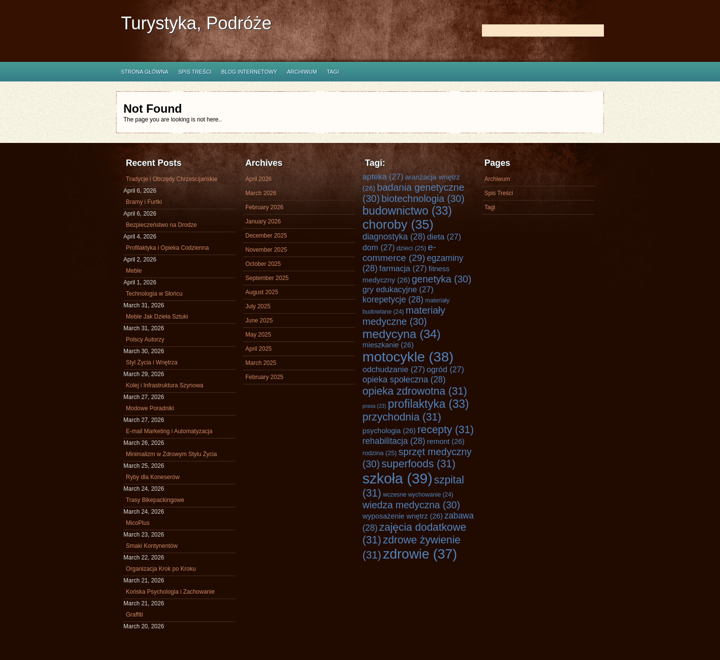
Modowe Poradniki (150, 408)
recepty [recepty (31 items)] (446, 429)
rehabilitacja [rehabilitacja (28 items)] (393, 441)
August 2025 (261, 292)
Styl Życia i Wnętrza (152, 362)
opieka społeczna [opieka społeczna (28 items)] (404, 379)
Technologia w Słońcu (154, 293)
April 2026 (258, 179)
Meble (134, 270)
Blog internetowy (249, 72)
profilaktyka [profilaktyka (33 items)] (428, 404)
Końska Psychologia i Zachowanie (170, 591)
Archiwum (302, 72)
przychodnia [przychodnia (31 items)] (401, 417)
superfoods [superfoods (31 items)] (418, 464)
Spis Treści (194, 72)
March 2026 (260, 193)
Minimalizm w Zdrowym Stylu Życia (171, 454)
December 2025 (266, 235)
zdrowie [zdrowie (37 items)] (420, 553)
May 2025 (258, 334)
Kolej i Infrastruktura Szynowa (164, 385)
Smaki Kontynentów (152, 545)
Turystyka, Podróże (196, 23)
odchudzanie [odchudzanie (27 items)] (393, 369)
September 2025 (267, 278)
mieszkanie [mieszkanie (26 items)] (388, 345)
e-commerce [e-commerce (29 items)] (399, 252)
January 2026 (263, 221)
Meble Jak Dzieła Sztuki (157, 316)
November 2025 (266, 249)
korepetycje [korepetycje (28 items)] (392, 299)
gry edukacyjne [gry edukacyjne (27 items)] (398, 289)
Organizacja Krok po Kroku (161, 568)
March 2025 (260, 363)
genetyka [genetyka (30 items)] (441, 279)
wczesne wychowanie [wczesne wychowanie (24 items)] (418, 494)
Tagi (333, 72)
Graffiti (134, 614)
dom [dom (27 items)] (378, 247)
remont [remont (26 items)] (445, 441)
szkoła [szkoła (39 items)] (397, 478)
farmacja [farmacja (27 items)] (403, 268)
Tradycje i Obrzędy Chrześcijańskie (172, 179)
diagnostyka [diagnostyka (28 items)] (393, 236)
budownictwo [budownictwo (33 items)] (407, 210)
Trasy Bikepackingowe (155, 500)
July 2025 (257, 306)
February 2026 (264, 207)
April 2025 (258, 348)
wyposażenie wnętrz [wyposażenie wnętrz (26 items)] (402, 516)
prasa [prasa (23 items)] (374, 406)
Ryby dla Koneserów (153, 477)
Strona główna (144, 72)
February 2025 (264, 377)
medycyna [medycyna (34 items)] (401, 333)
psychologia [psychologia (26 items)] (389, 431)
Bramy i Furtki (144, 202)
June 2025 (259, 320)
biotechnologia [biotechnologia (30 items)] (422, 198)
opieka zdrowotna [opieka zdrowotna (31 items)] (414, 391)
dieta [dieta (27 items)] (444, 236)
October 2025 (263, 263)
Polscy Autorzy (145, 339)
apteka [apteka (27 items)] (382, 176)
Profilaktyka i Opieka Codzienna (167, 247)
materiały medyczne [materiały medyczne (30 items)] (403, 316)
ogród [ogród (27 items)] (445, 369)
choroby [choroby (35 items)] (398, 224)
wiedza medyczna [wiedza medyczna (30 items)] (411, 505)
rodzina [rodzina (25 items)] (379, 453)
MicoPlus (138, 523)
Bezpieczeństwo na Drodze (161, 224)
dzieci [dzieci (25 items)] (411, 248)
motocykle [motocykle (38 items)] (408, 356)
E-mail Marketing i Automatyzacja (169, 431)
